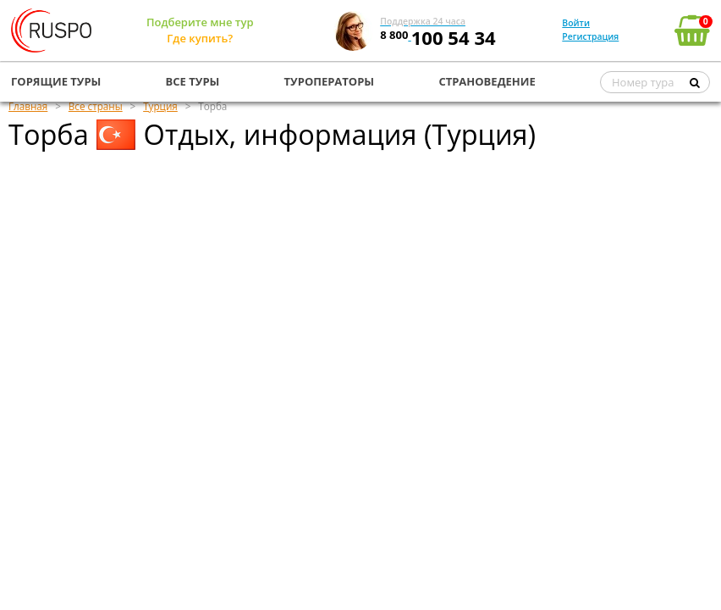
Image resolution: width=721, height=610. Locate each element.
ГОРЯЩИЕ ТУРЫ (56, 81)
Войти (576, 23)
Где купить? (200, 38)
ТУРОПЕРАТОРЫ (329, 81)
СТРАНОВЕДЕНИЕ (486, 81)
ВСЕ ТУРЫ (193, 81)
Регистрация (590, 36)
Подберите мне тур (200, 22)
